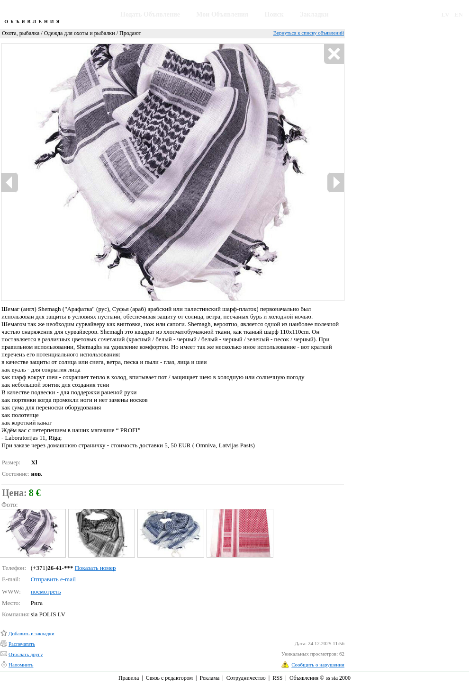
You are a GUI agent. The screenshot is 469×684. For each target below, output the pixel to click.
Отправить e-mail (53, 579)
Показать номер (95, 567)
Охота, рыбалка (20, 33)
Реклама (209, 678)
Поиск (274, 14)
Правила (128, 678)
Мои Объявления (222, 14)
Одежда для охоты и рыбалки (79, 33)
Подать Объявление (150, 14)
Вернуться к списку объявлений (308, 33)
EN (458, 14)
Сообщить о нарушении (317, 664)
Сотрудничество (246, 678)
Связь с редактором (169, 678)
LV (446, 14)
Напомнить (21, 664)
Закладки (314, 14)
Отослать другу (26, 654)
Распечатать (22, 644)
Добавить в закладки (31, 633)
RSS (277, 678)
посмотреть (46, 591)
